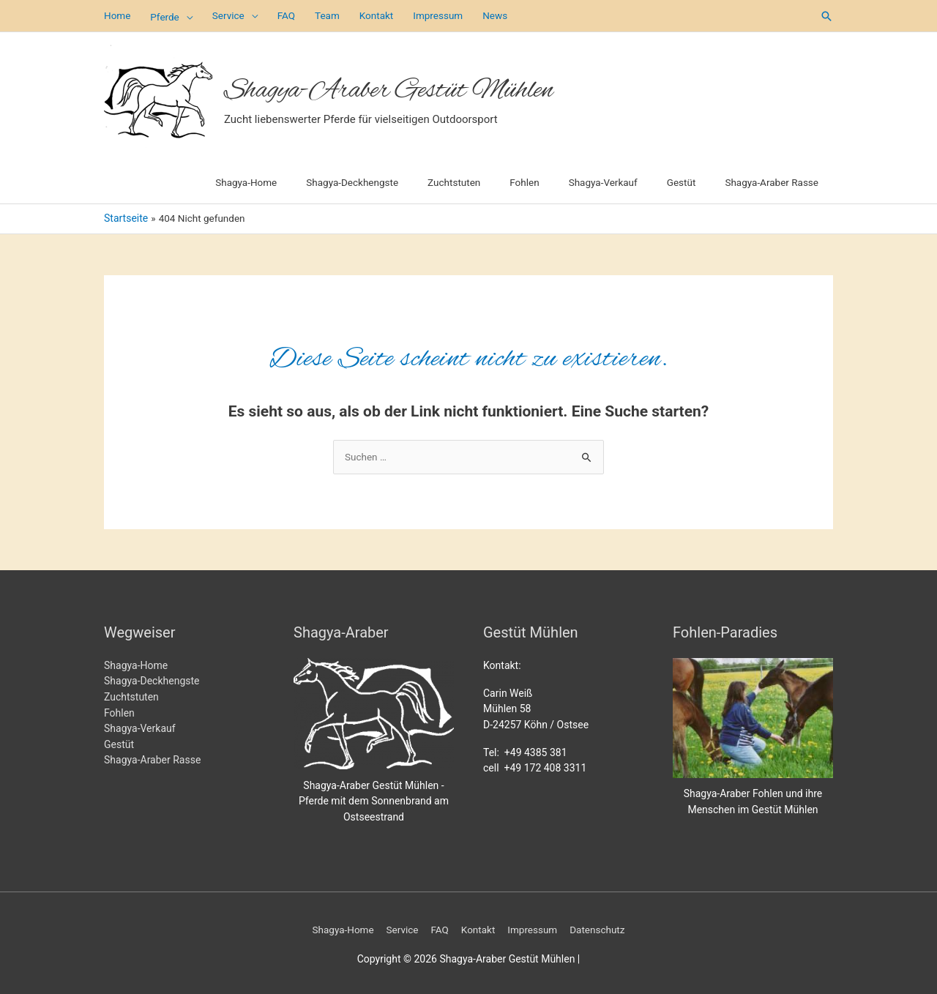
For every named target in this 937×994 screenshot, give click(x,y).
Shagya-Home (136, 663)
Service (400, 927)
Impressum (534, 927)
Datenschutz (601, 927)
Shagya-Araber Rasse (152, 758)
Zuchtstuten (131, 695)
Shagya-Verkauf (140, 727)
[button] (826, 15)
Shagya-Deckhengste (152, 679)
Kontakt (478, 927)
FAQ (439, 927)
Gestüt (119, 742)
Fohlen (119, 711)
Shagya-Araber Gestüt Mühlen (414, 87)
